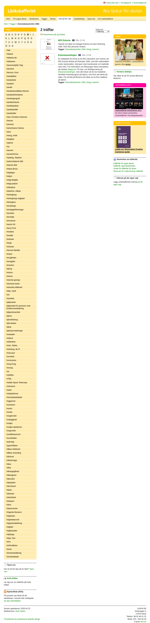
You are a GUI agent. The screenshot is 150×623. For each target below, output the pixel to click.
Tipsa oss (91, 19)
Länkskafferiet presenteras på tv (128, 110)
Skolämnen (34, 19)
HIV (8, 295)
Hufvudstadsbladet (14, 397)
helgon (9, 176)
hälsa (9, 464)
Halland (10, 54)
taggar (128, 64)
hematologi (11, 206)
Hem (8, 19)
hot (8, 371)
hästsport (10, 501)
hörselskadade (13, 557)
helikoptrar (11, 187)
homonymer (11, 360)
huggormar (11, 401)
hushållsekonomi (13, 434)
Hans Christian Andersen (17, 117)
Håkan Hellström (13, 449)
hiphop (9, 269)
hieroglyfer (11, 261)
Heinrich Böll (12, 165)
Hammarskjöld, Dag (15, 65)
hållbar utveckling (14, 453)
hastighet (10, 139)
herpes (9, 254)
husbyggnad (12, 419)
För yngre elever (19, 19)
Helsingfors (11, 202)
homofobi (10, 356)
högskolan (11, 516)
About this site (112, 3)
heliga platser (12, 184)
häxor (9, 505)
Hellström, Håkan (14, 191)
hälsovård (11, 479)
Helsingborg (11, 195)
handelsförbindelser (15, 95)
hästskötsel (11, 497)
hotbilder (10, 375)
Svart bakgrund (140, 3)
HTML (9, 379)
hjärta (9, 327)
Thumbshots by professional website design (22, 619)
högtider (10, 527)
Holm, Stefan (12, 345)
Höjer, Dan (11, 538)
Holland (10, 338)
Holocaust (11, 353)
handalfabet (11, 76)
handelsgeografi (13, 98)
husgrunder (11, 431)
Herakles (10, 232)
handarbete (11, 80)
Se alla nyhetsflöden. (12, 601)
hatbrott (10, 143)
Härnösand (11, 486)
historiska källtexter (14, 287)
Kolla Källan (12, 578)
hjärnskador (11, 323)
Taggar (44, 19)
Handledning (79, 19)
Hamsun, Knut (12, 72)
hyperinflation (12, 445)
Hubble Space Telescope (17, 382)
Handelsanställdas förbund (18, 91)
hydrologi (10, 442)
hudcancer (11, 386)
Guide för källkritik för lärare (124, 168)
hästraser (10, 494)
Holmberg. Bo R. (13, 349)
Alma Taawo (20, 611)
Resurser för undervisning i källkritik (128, 171)
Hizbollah (10, 298)
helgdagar (11, 173)
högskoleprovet (13, 520)
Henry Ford (11, 228)
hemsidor (10, 213)
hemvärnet (11, 221)
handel (9, 87)
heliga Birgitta (12, 180)
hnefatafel (11, 334)
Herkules (10, 247)
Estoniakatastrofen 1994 (75, 49)
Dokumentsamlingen (66, 72)
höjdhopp (10, 534)
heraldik (10, 235)
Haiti (8, 50)
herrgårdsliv (11, 258)
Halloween (11, 61)
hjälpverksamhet (13, 312)
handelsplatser (13, 106)
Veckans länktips (124, 72)
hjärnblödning (12, 320)
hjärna (9, 316)
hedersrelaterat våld (15, 161)
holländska (11, 342)
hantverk (10, 124)
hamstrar (10, 69)
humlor (9, 408)
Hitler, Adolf (11, 291)
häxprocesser (12, 508)
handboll (10, 84)
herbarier (10, 239)
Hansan (10, 121)
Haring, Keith (12, 135)
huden (9, 390)
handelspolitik (12, 109)
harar (9, 132)
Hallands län (12, 58)
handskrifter (11, 113)
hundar (9, 412)
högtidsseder (12, 531)
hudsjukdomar (12, 394)
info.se (143, 622)
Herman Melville (13, 250)
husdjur (10, 423)
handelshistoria (13, 102)
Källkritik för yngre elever (123, 163)
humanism (11, 405)
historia (10, 272)
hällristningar (12, 460)
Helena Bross (12, 169)
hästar (9, 490)
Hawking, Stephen (14, 158)
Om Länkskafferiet (105, 19)
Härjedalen (11, 483)
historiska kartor (13, 284)
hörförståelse (12, 545)
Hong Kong (11, 364)
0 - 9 (11, 46)
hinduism (10, 265)
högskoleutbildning (14, 523)
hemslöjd (10, 217)
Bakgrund (72, 69)
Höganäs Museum (14, 512)
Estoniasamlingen (67, 55)
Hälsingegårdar (13, 471)
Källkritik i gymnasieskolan (124, 166)
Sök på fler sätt (65, 19)
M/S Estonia (64, 40)
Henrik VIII (11, 224)
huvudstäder (12, 438)
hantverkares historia (15, 128)
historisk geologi (13, 280)
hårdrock (10, 457)
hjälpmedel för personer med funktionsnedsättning (18, 307)
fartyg (89, 49)
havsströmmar (12, 154)
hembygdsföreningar (15, 210)
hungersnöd (11, 416)
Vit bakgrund (126, 3)
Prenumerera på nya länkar (52, 34)
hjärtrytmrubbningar (15, 331)
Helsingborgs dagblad (16, 198)
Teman (52, 19)
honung (10, 368)
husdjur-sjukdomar (14, 427)
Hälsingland (11, 475)
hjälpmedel (11, 302)
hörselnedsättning (14, 553)
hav (8, 147)
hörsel (9, 549)
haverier (10, 150)
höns (9, 542)
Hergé (9, 243)
